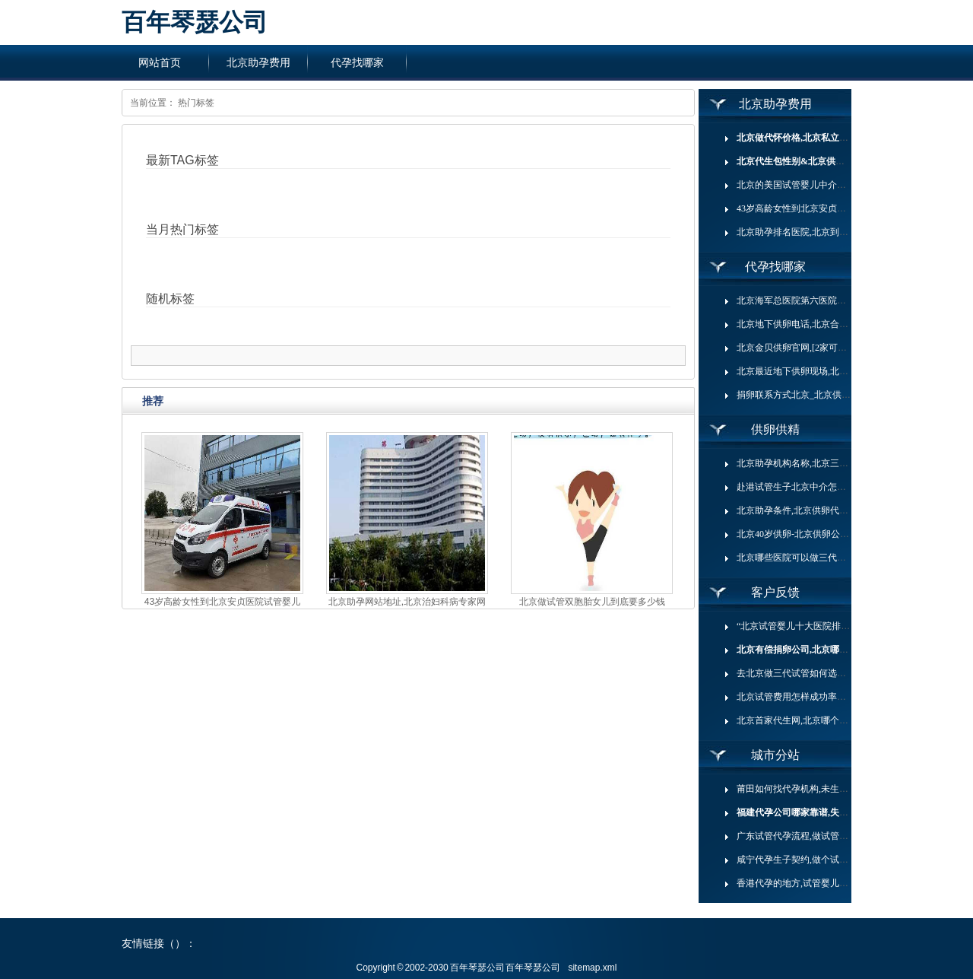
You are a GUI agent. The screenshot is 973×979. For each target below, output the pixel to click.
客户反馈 (775, 592)
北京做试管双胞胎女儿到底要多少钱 (592, 601)
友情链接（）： (159, 943)
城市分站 (775, 755)
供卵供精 (775, 429)
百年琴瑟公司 (195, 22)
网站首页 (159, 62)
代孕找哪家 (357, 62)
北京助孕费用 (258, 62)
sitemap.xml (592, 967)
